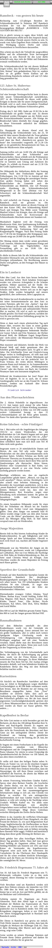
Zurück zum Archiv (22, 2)
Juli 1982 (41, 2)
